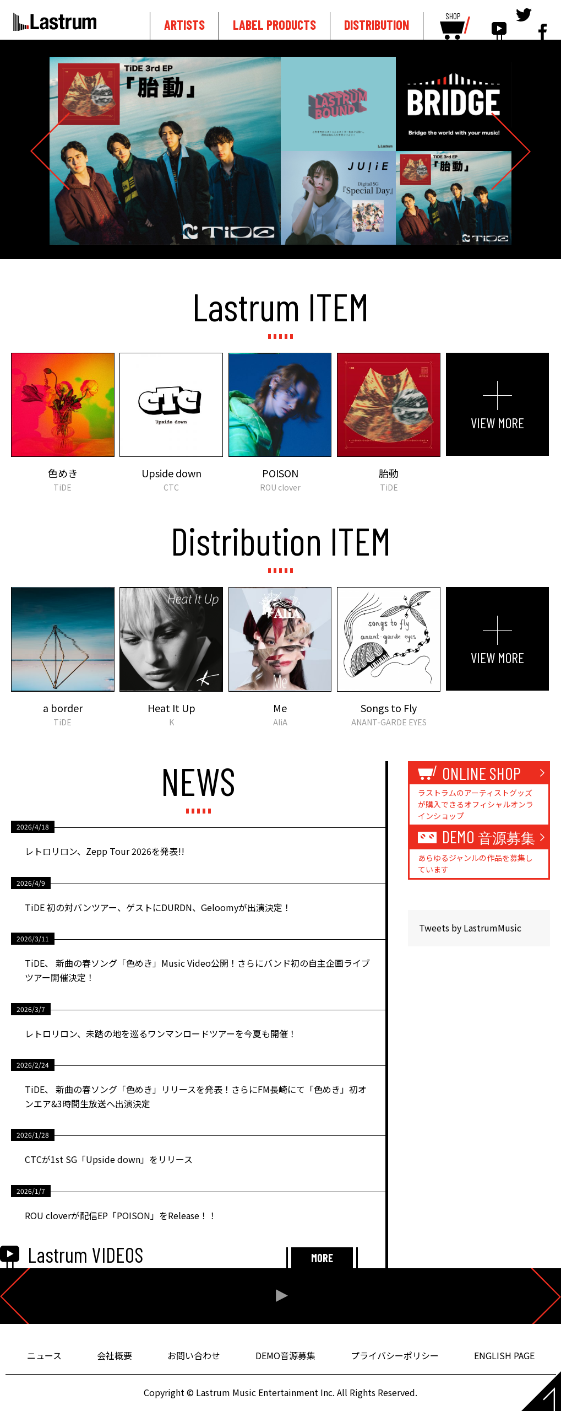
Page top (541, 1391)
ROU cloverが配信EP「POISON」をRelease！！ (121, 1215)
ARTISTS (184, 25)
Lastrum (54, 21)
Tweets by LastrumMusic (470, 927)
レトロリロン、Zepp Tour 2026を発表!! (104, 851)
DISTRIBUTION (376, 25)
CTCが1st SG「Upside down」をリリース (109, 1159)
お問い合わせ (193, 1355)
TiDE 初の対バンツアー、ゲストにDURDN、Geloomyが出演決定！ (158, 907)
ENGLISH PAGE (504, 1355)
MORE (322, 1257)
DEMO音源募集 (285, 1355)
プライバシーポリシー (395, 1355)
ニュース (44, 1355)
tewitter (524, 23)
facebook (543, 23)
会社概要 (114, 1355)
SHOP (452, 16)
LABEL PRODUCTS (274, 25)
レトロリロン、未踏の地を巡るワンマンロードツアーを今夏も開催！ (161, 1033)
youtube (499, 23)
